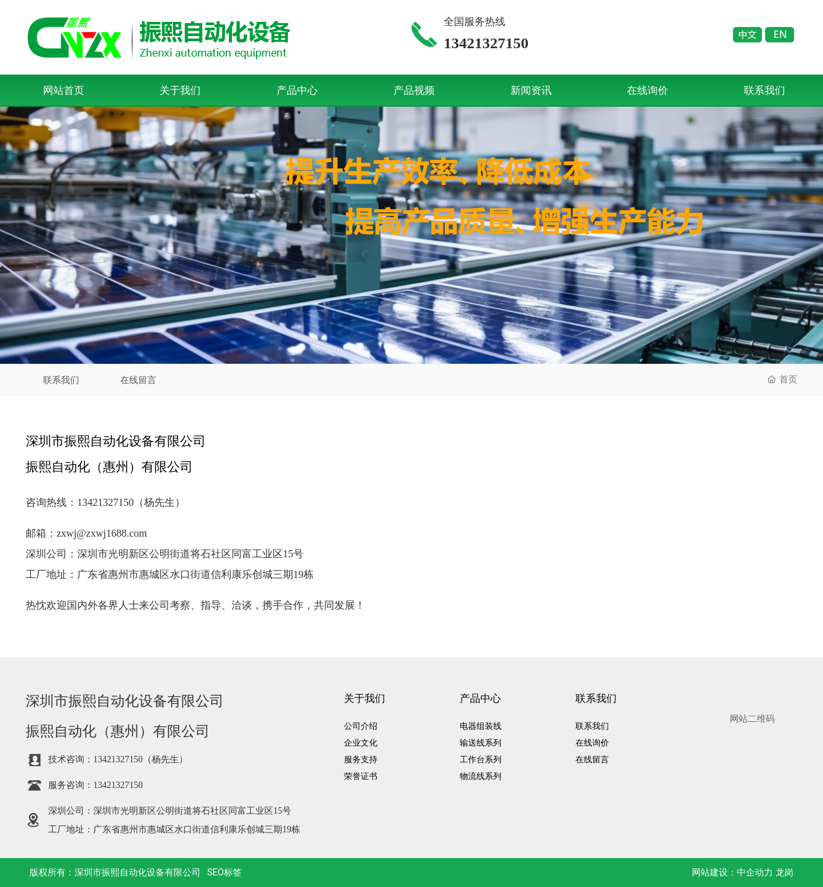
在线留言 (138, 380)
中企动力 (755, 872)
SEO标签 (224, 872)
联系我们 (61, 380)
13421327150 (105, 502)
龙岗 (784, 872)
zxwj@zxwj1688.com (102, 533)
